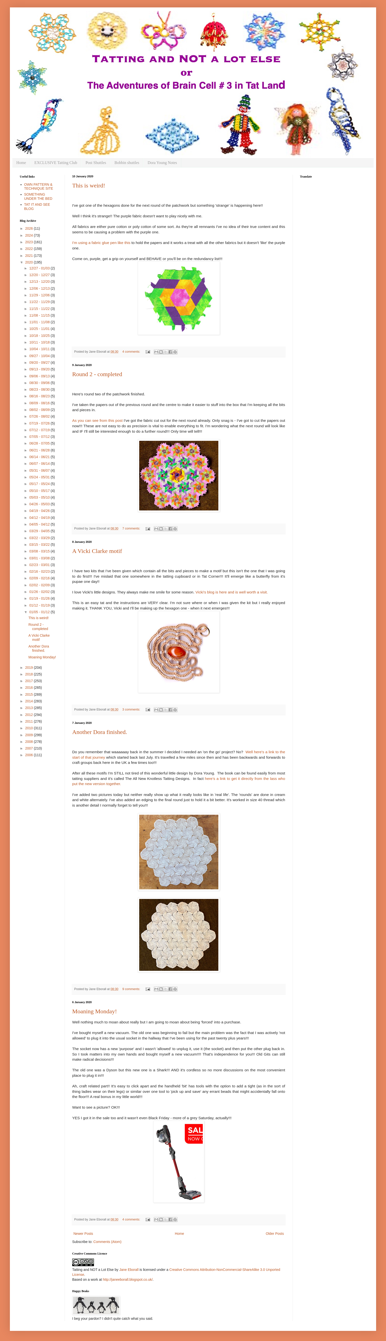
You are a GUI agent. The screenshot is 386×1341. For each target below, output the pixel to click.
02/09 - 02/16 (39, 578)
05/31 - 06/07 (39, 470)
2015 (29, 694)
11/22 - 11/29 (39, 302)
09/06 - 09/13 (39, 376)
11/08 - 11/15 (39, 315)
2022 (29, 249)
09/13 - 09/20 (39, 369)
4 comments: (131, 351)
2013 (29, 708)
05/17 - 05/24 (39, 484)
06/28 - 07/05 (39, 443)
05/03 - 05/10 (39, 497)
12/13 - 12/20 (39, 282)
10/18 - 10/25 (39, 336)
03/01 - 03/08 (39, 558)
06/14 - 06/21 (39, 457)
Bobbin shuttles (126, 163)
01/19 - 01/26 (39, 598)
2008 (29, 742)
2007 (29, 748)
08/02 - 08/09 (39, 410)
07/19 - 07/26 (39, 423)
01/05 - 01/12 (39, 612)
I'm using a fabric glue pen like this (101, 243)
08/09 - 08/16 (39, 403)
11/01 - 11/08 (39, 322)
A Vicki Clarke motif (97, 551)
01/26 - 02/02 (39, 592)
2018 (29, 674)
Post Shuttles (96, 163)
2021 (29, 256)
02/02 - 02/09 (39, 585)
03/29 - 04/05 (39, 531)
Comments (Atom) (107, 1242)
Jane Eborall (128, 1270)
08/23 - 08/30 (39, 389)
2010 (29, 728)
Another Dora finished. (99, 732)
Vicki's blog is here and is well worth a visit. (231, 592)
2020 (29, 262)
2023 (29, 242)
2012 (29, 715)
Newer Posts (83, 1234)
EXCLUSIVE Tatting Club (55, 163)
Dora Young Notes (162, 163)
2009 (29, 735)
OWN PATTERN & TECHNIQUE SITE (38, 187)
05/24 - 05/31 (39, 477)
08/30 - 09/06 (39, 383)
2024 (29, 235)
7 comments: (131, 528)
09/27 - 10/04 (39, 356)
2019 (29, 668)
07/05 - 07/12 (39, 437)
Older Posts (275, 1234)
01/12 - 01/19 (39, 605)
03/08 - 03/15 (39, 551)
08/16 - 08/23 (39, 396)
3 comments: (131, 709)
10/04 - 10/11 (39, 349)
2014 (29, 701)
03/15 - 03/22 (39, 545)
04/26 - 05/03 (39, 504)
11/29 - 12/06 (39, 295)
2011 (29, 721)
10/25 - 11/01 (39, 329)
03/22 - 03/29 (39, 538)
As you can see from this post (98, 420)
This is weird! (88, 185)
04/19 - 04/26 (39, 511)
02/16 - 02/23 (39, 571)
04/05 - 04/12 (39, 524)
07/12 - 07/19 (39, 430)
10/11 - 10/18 (39, 342)
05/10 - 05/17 (39, 491)
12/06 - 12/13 (39, 288)
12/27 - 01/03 (39, 268)
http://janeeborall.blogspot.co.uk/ (128, 1279)
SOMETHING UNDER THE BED (38, 196)
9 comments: (131, 989)
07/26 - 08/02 (39, 416)
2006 (29, 755)
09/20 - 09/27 (39, 363)
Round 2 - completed (97, 374)
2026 (29, 228)
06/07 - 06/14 (39, 464)
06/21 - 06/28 (39, 450)
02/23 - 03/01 (39, 565)
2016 (29, 688)
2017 (29, 681)
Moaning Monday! (94, 1011)
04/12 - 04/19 (39, 518)
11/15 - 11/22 (39, 309)
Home (21, 163)
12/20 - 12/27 (39, 275)
